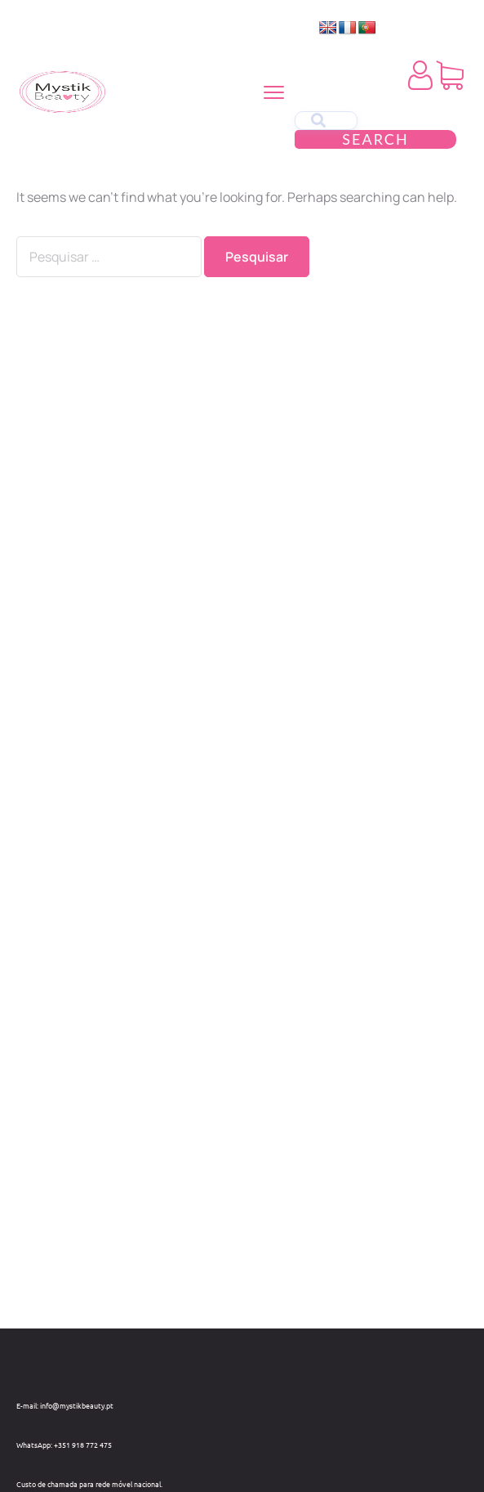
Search (375, 139)
